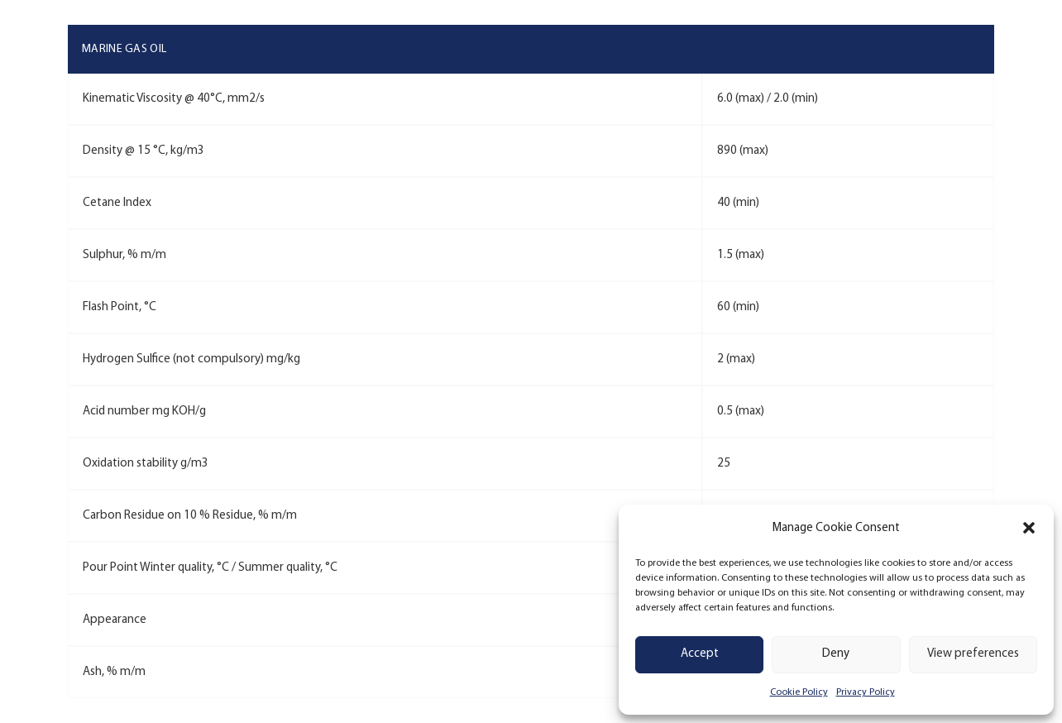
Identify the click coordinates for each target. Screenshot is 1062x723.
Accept (700, 654)
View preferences (973, 654)
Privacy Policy (865, 692)
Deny (835, 654)
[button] (1029, 528)
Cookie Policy (799, 692)
